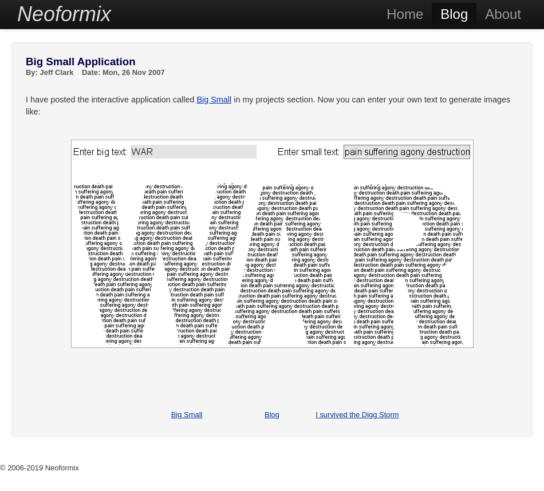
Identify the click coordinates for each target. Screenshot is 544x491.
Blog (454, 14)
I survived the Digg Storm (357, 414)
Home (405, 14)
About (503, 14)
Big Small (213, 99)
